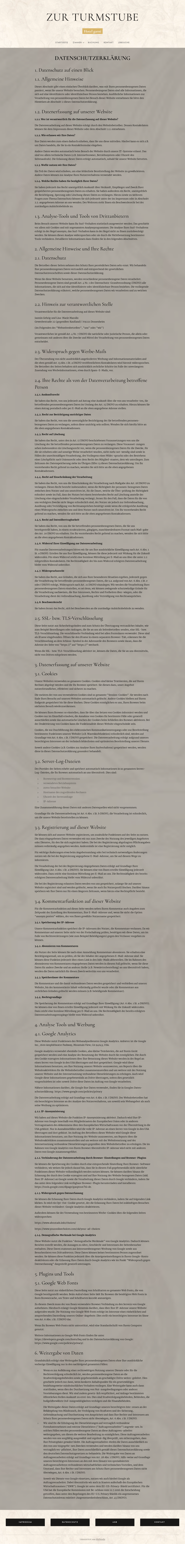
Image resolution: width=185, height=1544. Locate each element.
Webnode (100, 1539)
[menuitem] (60, 42)
